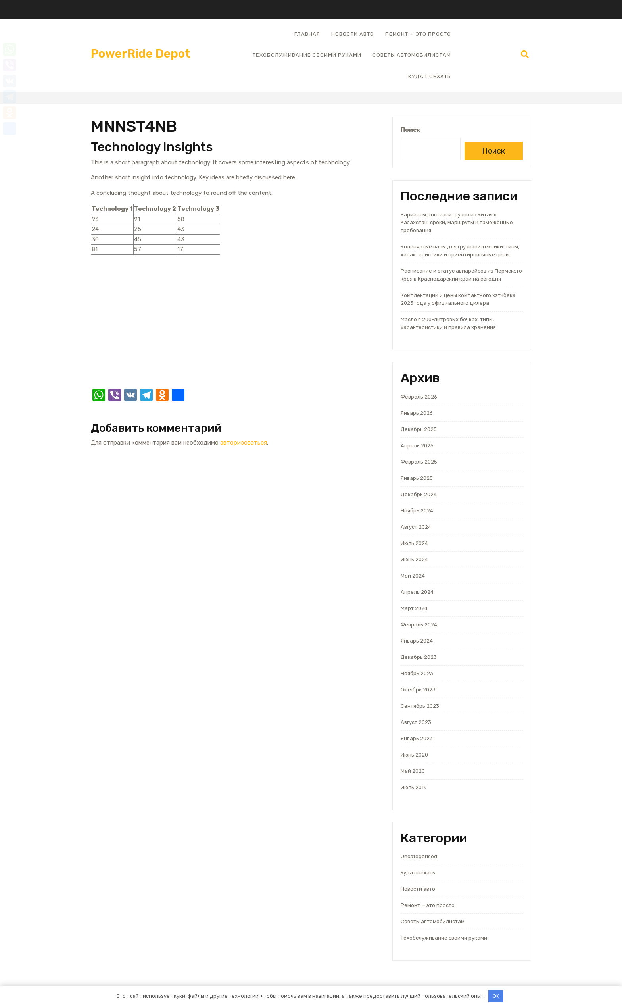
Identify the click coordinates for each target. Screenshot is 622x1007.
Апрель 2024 (417, 592)
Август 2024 (416, 527)
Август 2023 (416, 722)
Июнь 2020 (414, 755)
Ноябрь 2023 (417, 673)
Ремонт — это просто (418, 34)
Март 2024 (414, 608)
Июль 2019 (414, 787)
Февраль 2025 (419, 462)
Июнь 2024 (414, 559)
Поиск (410, 129)
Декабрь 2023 (419, 657)
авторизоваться (243, 442)
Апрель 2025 (417, 446)
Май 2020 (413, 771)
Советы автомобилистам (411, 55)
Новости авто (352, 34)
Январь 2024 (417, 641)
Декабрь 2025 (419, 429)
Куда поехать (429, 76)
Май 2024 (413, 576)
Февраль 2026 (419, 397)
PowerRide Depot (140, 53)
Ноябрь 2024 (417, 511)
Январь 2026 (417, 413)
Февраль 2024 (419, 625)
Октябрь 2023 (418, 690)
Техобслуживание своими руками (307, 55)
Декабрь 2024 (419, 494)
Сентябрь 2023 (420, 706)
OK (496, 996)
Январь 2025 (417, 478)
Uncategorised (419, 856)
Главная (307, 34)
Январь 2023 (417, 738)
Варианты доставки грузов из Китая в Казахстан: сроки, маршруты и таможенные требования (457, 222)
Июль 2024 (414, 543)
